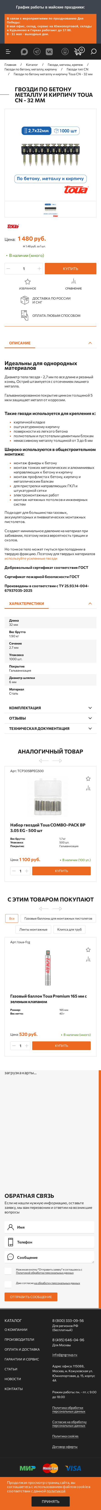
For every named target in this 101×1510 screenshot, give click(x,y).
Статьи (11, 1369)
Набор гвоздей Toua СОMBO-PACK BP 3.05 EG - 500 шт (47, 827)
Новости (13, 1379)
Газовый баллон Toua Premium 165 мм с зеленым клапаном (48, 998)
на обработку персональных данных (57, 1283)
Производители (19, 1339)
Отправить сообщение (31, 1297)
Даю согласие (48, 1283)
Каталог (13, 1320)
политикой (56, 1491)
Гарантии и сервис (22, 1359)
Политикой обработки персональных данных (45, 1272)
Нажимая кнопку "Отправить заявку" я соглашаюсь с (49, 1271)
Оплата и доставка (22, 1349)
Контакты (14, 1388)
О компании (16, 1329)
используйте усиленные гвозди (31, 558)
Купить (70, 268)
